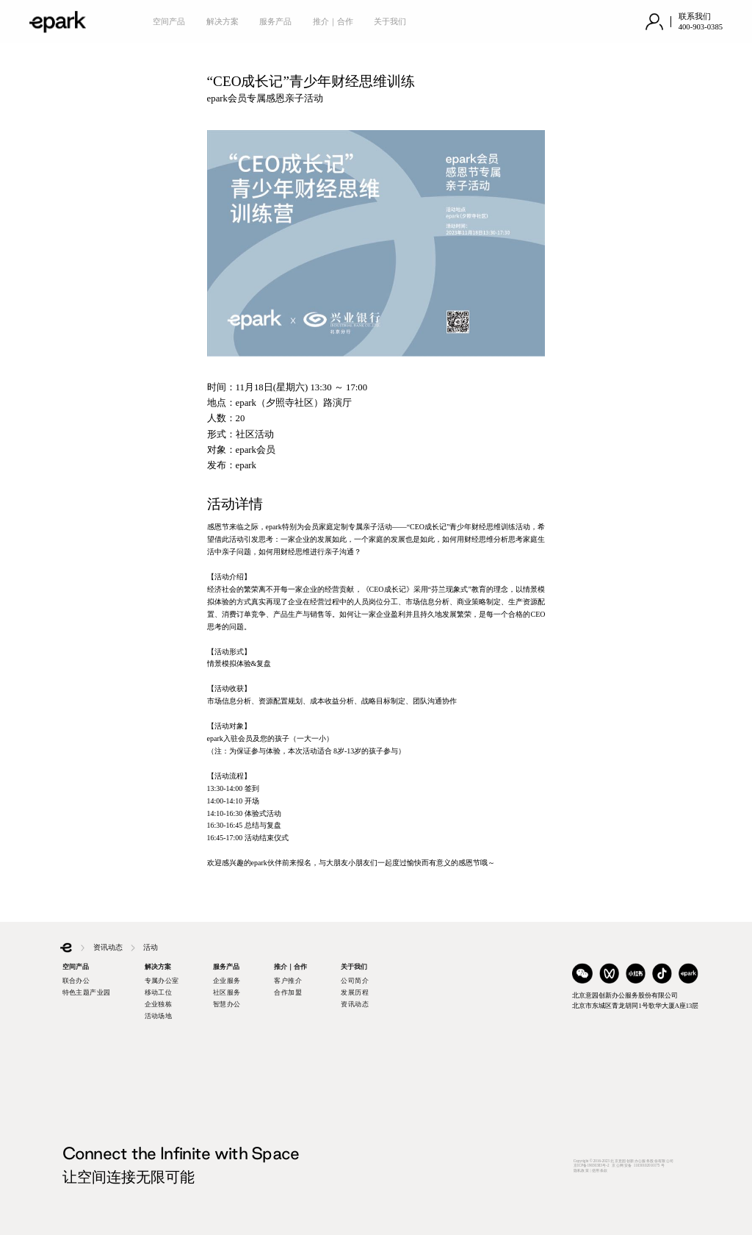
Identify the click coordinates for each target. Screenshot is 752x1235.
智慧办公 (227, 1004)
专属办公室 (162, 980)
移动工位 (159, 992)
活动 (150, 947)
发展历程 (355, 992)
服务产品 (275, 22)
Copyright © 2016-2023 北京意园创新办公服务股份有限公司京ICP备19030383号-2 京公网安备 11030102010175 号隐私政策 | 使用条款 (624, 1166)
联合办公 (76, 980)
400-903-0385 (701, 27)
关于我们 (390, 22)
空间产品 (169, 22)
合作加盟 (288, 992)
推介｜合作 (333, 22)
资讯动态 (108, 947)
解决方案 (222, 22)
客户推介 (288, 980)
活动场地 (159, 1016)
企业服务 (227, 980)
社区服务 (227, 992)
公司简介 (355, 980)
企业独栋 (159, 1004)
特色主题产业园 (86, 992)
